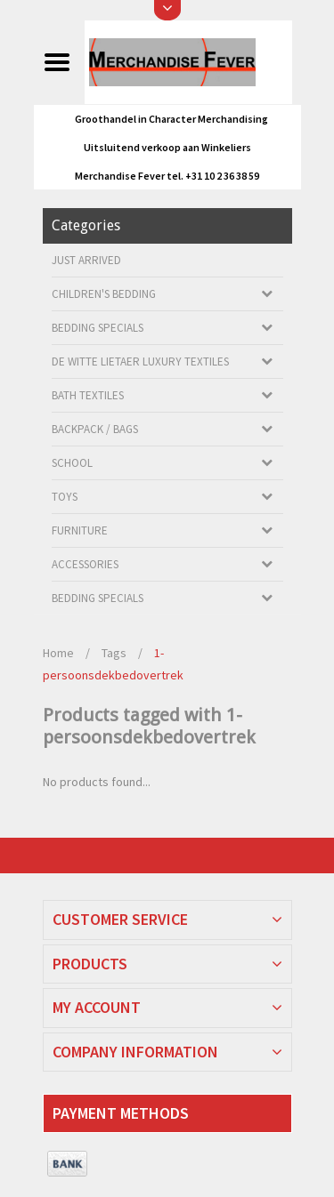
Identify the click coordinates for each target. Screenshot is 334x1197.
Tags (114, 653)
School (72, 462)
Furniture (80, 530)
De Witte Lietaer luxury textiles (140, 361)
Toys (64, 496)
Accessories (85, 564)
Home (58, 653)
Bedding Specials (97, 327)
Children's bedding (104, 293)
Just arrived (86, 260)
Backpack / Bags (95, 429)
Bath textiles (88, 395)
